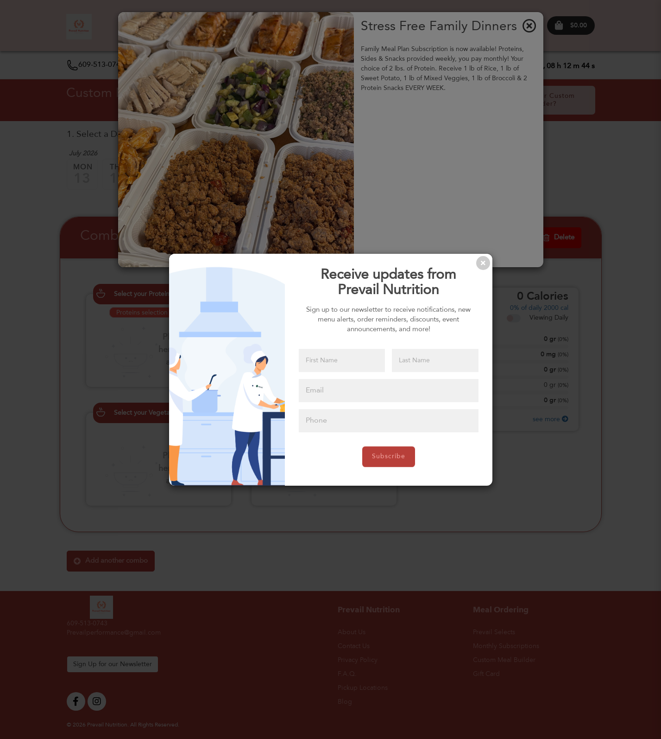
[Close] (483, 263)
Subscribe (388, 456)
